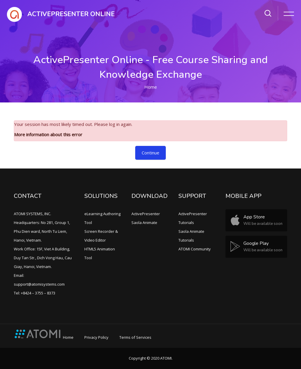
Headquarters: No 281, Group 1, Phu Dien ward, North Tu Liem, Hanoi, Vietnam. (42, 231)
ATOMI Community (194, 249)
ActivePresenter (145, 213)
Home (150, 87)
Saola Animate (144, 222)
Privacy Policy (96, 337)
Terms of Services (135, 337)
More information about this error (48, 134)
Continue (150, 153)
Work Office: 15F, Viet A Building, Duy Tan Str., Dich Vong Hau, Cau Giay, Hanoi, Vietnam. (43, 257)
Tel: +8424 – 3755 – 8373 (34, 293)
